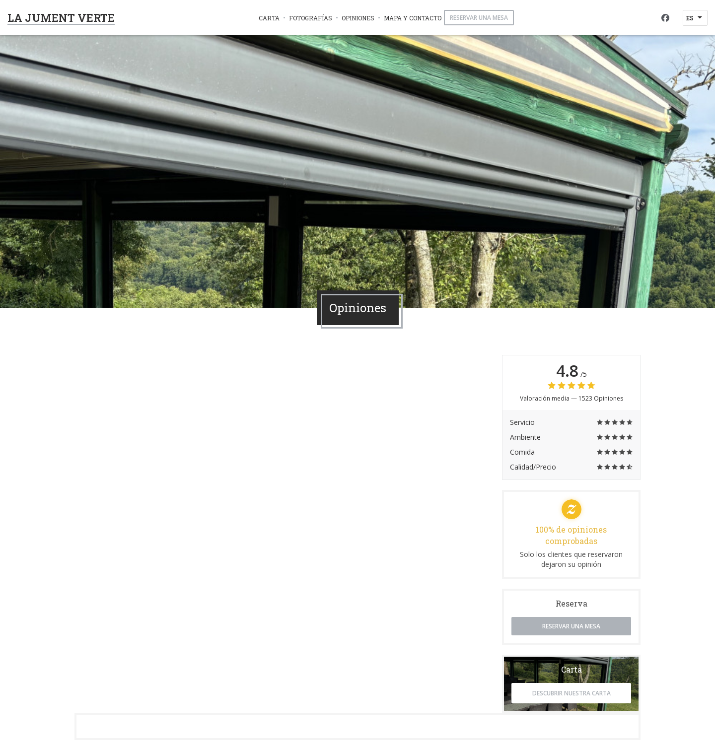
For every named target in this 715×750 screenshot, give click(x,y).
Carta (269, 18)
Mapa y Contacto (412, 18)
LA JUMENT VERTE (61, 17)
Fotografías (310, 18)
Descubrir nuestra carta (571, 693)
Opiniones (358, 18)
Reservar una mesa (479, 17)
